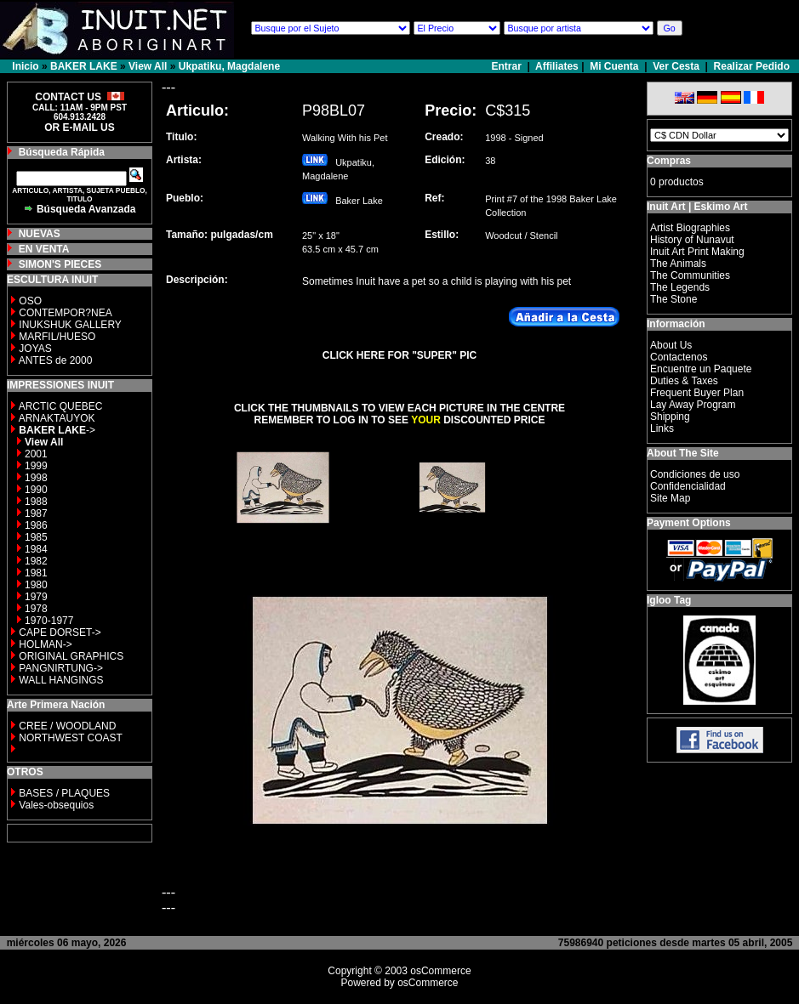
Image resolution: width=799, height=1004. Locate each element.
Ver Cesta (676, 66)
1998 (36, 478)
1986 (36, 525)
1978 (36, 609)
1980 (36, 585)
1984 (36, 549)
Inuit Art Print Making (697, 252)
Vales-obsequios (56, 805)
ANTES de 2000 (56, 360)
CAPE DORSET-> (59, 632)
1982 (36, 561)
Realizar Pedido (752, 66)
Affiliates (557, 66)
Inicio (25, 66)
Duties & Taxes (684, 381)
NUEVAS (39, 234)
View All (147, 66)
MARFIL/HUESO (57, 337)
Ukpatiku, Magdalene (229, 66)
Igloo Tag (669, 600)
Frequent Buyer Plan (697, 393)
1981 (36, 573)
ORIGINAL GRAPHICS (71, 656)
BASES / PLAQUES (64, 793)
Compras (669, 161)
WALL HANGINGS (61, 680)
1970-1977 (49, 621)
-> (57, 430)
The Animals (678, 263)
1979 (36, 597)
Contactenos (678, 357)
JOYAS (35, 349)
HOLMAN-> (45, 644)
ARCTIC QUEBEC (61, 406)
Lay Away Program (693, 405)
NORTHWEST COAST (69, 738)
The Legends (680, 287)
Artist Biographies (690, 228)
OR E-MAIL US (79, 127)
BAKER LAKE (83, 66)
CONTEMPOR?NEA (65, 313)
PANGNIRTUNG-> (61, 668)
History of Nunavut (692, 240)
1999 (36, 466)
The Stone (673, 299)
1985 (36, 537)
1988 (36, 502)
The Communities (690, 275)
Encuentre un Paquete (700, 369)
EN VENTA (44, 249)
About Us (671, 345)
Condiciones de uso (694, 474)
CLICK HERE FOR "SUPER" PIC (399, 355)
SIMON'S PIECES (60, 264)
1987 (36, 513)
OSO (30, 301)
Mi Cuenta (614, 66)
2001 (36, 454)
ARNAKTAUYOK (57, 418)
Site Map (670, 498)
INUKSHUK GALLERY (70, 325)
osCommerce (440, 971)
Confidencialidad (688, 486)
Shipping (670, 417)
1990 (36, 490)
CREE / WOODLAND (66, 726)
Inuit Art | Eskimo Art (697, 207)
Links (662, 428)
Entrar (508, 66)
